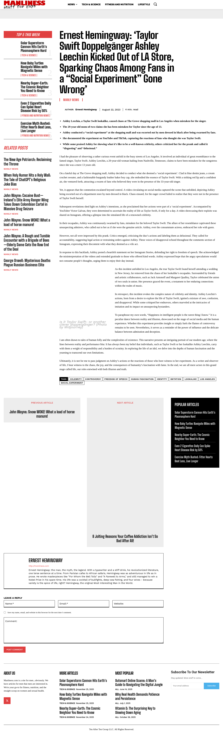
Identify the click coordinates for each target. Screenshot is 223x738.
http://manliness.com (39, 570)
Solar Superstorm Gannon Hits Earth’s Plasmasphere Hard (34, 47)
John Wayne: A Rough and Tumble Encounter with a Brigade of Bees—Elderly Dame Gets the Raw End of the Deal (27, 243)
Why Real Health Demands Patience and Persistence (137, 701)
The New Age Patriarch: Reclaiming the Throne (28, 162)
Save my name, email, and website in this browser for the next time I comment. (39, 616)
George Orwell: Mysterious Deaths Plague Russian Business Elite (27, 263)
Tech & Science (29, 55)
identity (162, 383)
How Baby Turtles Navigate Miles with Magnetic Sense (34, 67)
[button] (155, 4)
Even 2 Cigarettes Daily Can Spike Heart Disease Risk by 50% (36, 107)
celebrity (76, 383)
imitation (175, 383)
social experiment (72, 387)
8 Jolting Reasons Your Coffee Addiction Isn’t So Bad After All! (125, 542)
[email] (187, 690)
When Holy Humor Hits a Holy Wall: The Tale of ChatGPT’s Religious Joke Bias (27, 180)
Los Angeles (207, 383)
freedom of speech (115, 383)
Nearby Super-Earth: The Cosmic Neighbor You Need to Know (35, 87)
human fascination (142, 383)
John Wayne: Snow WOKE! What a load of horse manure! (27, 223)
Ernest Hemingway (86, 109)
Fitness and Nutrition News (35, 115)
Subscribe (211, 690)
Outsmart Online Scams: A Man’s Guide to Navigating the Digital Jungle (139, 687)
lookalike (191, 383)
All (117, 693)
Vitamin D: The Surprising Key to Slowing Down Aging (135, 714)
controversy (93, 383)
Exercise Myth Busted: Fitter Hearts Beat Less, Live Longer (36, 127)
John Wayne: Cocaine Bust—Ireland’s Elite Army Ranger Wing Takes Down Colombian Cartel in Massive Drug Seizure (26, 203)
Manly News (11, 170)
